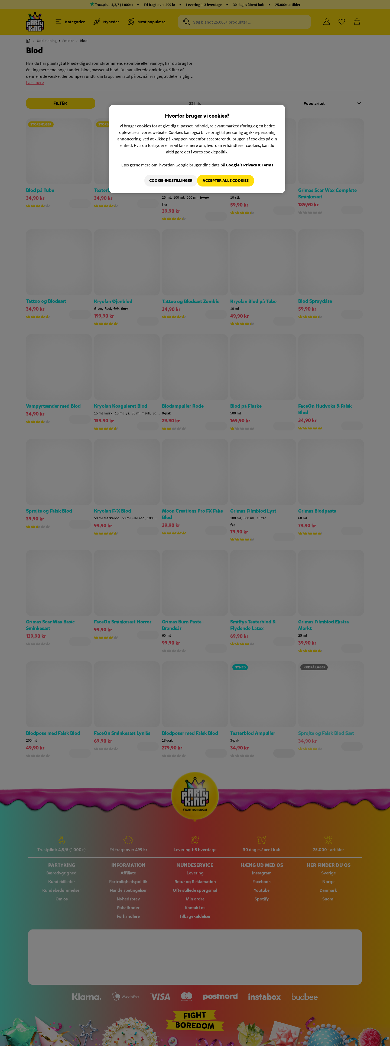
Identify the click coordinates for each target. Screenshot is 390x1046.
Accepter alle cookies (226, 180)
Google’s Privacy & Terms (249, 165)
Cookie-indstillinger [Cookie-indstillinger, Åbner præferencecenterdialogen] (166, 180)
